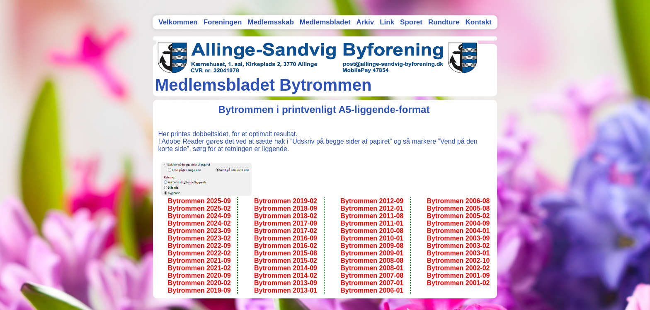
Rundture (444, 22)
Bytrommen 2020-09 (199, 275)
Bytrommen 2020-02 (199, 282)
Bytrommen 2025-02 (199, 208)
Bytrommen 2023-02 (199, 238)
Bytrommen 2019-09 (199, 290)
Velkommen (178, 22)
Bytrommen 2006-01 (371, 290)
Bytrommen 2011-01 (371, 223)
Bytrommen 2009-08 (371, 245)
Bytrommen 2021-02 (199, 268)
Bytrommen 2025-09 (199, 200)
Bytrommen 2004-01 (458, 230)
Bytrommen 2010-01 (371, 238)
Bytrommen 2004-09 (458, 223)
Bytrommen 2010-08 (371, 230)
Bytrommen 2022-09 (199, 245)
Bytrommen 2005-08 (458, 208)
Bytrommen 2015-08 (285, 253)
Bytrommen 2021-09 (199, 260)
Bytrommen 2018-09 (285, 208)
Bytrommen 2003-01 (458, 253)
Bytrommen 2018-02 (285, 215)
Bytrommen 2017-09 (285, 223)
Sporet (411, 22)
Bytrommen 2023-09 (199, 230)
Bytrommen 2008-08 (371, 260)
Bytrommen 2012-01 (371, 208)
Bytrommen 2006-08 (458, 200)
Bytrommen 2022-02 (199, 253)
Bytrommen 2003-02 (458, 245)
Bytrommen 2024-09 (199, 215)
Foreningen (223, 22)
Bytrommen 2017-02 (285, 230)
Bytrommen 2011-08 (371, 215)
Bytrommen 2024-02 (199, 223)
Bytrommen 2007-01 (371, 282)
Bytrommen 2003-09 (458, 238)
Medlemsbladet (325, 22)
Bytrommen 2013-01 (285, 290)
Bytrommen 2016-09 (285, 238)
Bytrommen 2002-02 (458, 268)
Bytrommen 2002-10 (458, 260)
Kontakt (478, 22)
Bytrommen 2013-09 (285, 282)
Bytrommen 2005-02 (458, 215)
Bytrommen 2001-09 (458, 275)
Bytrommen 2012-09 (371, 200)
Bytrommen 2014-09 (285, 268)
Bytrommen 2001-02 (458, 282)
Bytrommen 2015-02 (285, 260)
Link (387, 22)
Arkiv (365, 22)
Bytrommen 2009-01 (371, 253)
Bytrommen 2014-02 (285, 275)
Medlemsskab (270, 22)
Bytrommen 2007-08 (371, 275)
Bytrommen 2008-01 (371, 268)
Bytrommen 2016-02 (285, 245)
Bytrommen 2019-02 (285, 200)
